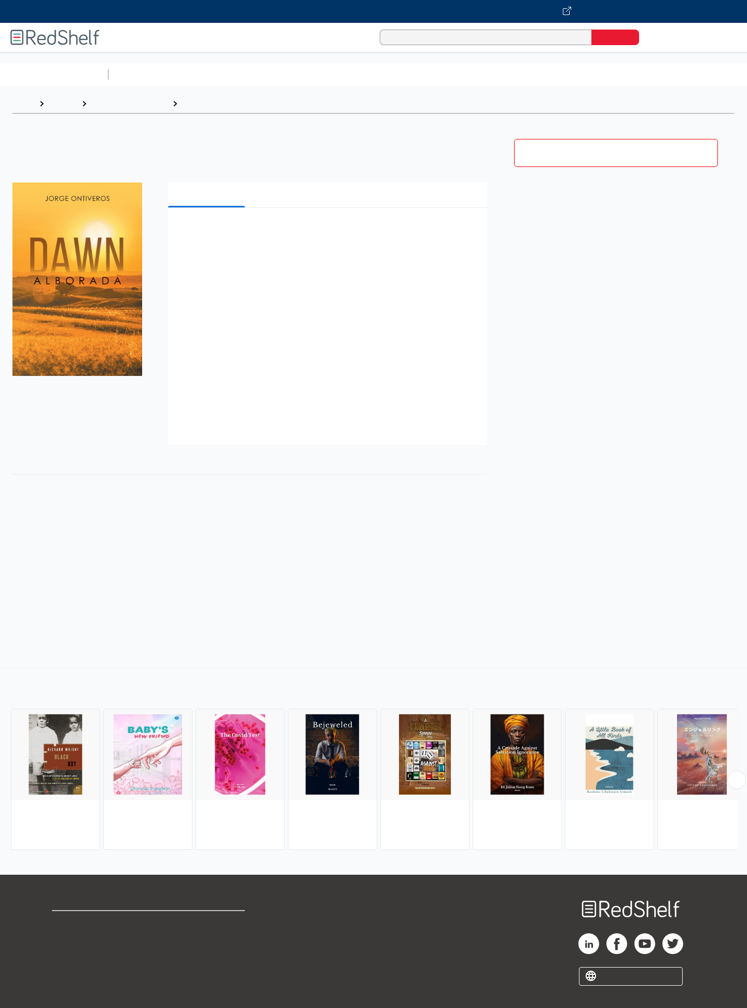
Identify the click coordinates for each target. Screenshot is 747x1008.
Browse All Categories (53, 74)
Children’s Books (688, 74)
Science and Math (203, 74)
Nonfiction (628, 74)
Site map (69, 973)
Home (23, 103)
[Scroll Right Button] (736, 780)
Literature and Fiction (129, 103)
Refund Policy (207, 940)
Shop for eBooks (85, 923)
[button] (330, 231)
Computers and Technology (296, 74)
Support (67, 940)
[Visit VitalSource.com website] (373, 11)
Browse (63, 103)
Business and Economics (402, 74)
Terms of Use (208, 923)
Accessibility (205, 956)
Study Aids (140, 74)
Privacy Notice (80, 956)
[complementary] (373, 760)
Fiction (586, 74)
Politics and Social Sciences (511, 74)
